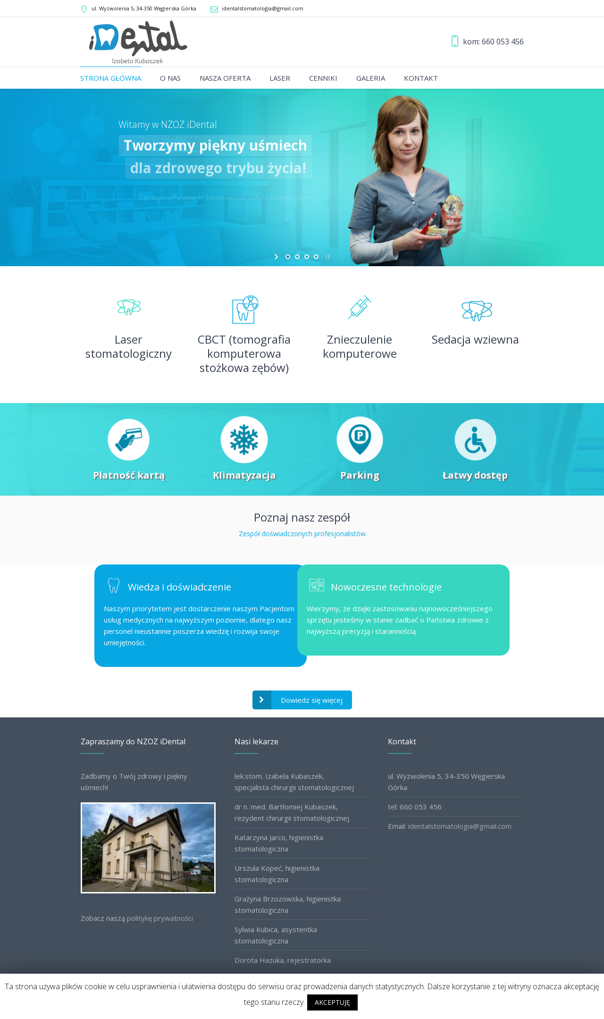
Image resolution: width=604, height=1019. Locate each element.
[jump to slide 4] (316, 256)
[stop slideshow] (327, 256)
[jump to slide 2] (297, 256)
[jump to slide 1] (288, 256)
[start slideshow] (277, 256)
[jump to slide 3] (306, 256)
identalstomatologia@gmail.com (262, 8)
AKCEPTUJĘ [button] (332, 1002)
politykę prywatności (160, 918)
